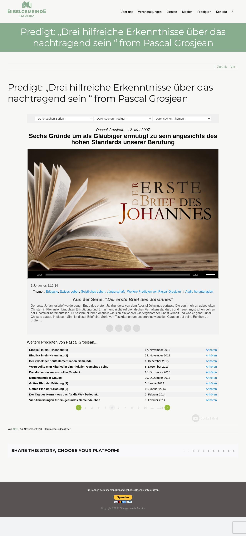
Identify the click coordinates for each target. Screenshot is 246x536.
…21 (160, 407)
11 (152, 407)
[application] (123, 274)
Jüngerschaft (116, 291)
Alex (15, 429)
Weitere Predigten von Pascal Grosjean (154, 291)
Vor (232, 67)
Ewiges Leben (69, 291)
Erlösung (52, 291)
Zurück (222, 67)
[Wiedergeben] (33, 274)
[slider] (118, 274)
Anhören (211, 349)
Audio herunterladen (199, 291)
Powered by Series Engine (205, 418)
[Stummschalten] (202, 274)
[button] (233, 11)
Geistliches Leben (93, 291)
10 (145, 407)
